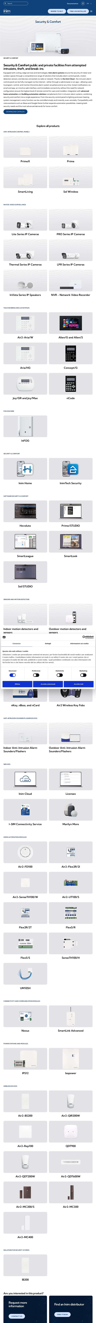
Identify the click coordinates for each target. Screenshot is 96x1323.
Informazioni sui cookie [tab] (79, 643)
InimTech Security (71, 483)
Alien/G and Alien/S (71, 337)
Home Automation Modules (15, 837)
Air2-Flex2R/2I (71, 866)
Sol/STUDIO (25, 586)
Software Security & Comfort (15, 496)
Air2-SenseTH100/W (25, 897)
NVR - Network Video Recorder (70, 295)
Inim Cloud (25, 793)
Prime (70, 161)
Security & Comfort (11, 454)
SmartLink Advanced (70, 1030)
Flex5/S (25, 957)
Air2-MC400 (25, 1237)
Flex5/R (70, 927)
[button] (72, 3)
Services (6, 764)
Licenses (71, 793)
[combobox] (15, 3)
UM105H (25, 988)
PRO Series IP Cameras (71, 234)
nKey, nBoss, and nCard (25, 705)
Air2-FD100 (25, 866)
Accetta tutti (78, 684)
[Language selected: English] (89, 3)
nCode (71, 398)
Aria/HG (25, 367)
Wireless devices (10, 1086)
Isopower (70, 1073)
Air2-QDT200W (25, 1176)
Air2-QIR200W (70, 1115)
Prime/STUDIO (71, 525)
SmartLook (70, 556)
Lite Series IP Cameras (25, 234)
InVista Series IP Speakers (25, 295)
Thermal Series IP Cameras (25, 264)
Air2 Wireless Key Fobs (71, 705)
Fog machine (8, 411)
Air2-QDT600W (70, 1176)
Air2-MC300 (70, 1206)
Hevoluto (25, 525)
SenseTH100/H (71, 957)
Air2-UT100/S (70, 897)
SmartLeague (25, 556)
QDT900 (71, 1146)
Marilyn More (71, 824)
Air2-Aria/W (25, 337)
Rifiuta (17, 684)
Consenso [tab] (17, 643)
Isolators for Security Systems (16, 1250)
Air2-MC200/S (25, 1206)
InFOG (25, 440)
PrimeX (25, 161)
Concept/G (71, 367)
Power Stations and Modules (15, 1044)
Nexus (25, 1030)
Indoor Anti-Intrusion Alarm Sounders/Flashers (20, 749)
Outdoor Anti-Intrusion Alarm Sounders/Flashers (67, 749)
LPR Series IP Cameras (70, 264)
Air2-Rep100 (25, 1146)
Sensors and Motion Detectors (16, 599)
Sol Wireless (70, 191)
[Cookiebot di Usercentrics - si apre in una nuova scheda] (84, 637)
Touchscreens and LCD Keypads (16, 308)
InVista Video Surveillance (14, 205)
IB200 (25, 1279)
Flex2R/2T (25, 927)
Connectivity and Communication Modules (21, 1001)
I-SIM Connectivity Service (25, 824)
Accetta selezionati (48, 684)
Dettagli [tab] (48, 643)
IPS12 (25, 1073)
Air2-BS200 (25, 1115)
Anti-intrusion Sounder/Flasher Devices (20, 718)
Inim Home (25, 483)
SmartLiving (25, 191)
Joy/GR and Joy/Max (25, 398)
